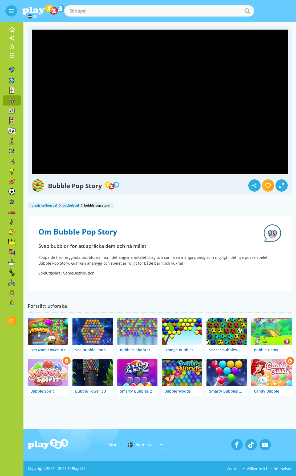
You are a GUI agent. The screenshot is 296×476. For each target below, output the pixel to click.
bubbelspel (70, 205)
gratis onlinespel (44, 205)
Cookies (233, 468)
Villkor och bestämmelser (269, 468)
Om (112, 445)
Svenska (140, 444)
